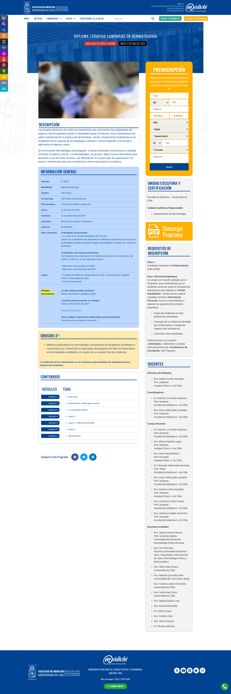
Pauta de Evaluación (71, 310)
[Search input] (132, 18)
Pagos (70, 18)
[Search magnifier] (153, 18)
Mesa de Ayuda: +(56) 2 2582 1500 (115, 679)
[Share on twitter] (84, 457)
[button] (170, 18)
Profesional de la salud (92, 18)
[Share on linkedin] (93, 457)
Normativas (54, 18)
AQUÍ (93, 294)
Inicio (26, 18)
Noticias (38, 18)
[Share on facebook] (75, 457)
